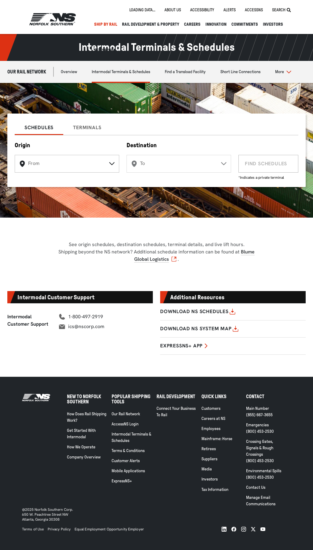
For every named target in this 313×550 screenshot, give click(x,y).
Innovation (215, 24)
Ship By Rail (105, 24)
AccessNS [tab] (254, 10)
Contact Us (255, 487)
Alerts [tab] (229, 10)
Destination (142, 145)
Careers (192, 24)
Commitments (244, 24)
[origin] (67, 164)
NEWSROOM (104, 50)
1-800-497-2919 (85, 316)
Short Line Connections (240, 71)
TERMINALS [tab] (87, 127)
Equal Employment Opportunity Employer (109, 529)
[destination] (179, 164)
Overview (69, 71)
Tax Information (214, 489)
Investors (273, 24)
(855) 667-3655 (259, 415)
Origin (22, 145)
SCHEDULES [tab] (38, 127)
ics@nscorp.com (86, 326)
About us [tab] (172, 10)
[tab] (142, 10)
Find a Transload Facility (185, 71)
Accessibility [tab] (202, 10)
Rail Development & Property (150, 24)
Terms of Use (33, 529)
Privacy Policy (59, 529)
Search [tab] (281, 10)
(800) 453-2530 (260, 431)
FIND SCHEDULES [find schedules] (266, 163)
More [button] (279, 71)
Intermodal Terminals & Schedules (121, 71)
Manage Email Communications (260, 500)
